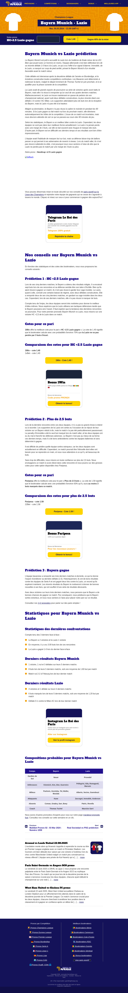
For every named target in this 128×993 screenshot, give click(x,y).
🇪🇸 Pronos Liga (40, 955)
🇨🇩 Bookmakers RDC (82, 942)
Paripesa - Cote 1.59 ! (64, 511)
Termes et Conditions (61, 976)
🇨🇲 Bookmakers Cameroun (82, 932)
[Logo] (14, 3)
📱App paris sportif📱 (82, 960)
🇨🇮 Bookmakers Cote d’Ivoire (82, 937)
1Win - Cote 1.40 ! (64, 360)
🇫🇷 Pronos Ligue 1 (40, 951)
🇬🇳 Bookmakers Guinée (82, 946)
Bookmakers (72, 3)
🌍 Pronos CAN (40, 960)
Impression (50, 976)
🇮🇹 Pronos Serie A (40, 946)
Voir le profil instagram (64, 740)
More (82, 857)
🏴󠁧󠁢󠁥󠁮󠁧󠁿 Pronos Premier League (40, 937)
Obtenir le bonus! (64, 403)
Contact (71, 976)
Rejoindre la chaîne (64, 236)
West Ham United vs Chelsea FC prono (47, 887)
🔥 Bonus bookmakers (82, 955)
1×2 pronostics (44, 603)
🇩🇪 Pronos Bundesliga (40, 942)
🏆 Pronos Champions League (40, 928)
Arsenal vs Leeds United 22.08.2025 (46, 843)
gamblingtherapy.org (71, 981)
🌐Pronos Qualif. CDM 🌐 (40, 965)
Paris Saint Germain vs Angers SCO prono (49, 865)
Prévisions (29, 3)
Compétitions (50, 3)
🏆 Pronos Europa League (40, 932)
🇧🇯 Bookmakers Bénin (82, 928)
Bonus (91, 3)
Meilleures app (111, 3)
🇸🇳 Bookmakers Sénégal (82, 951)
